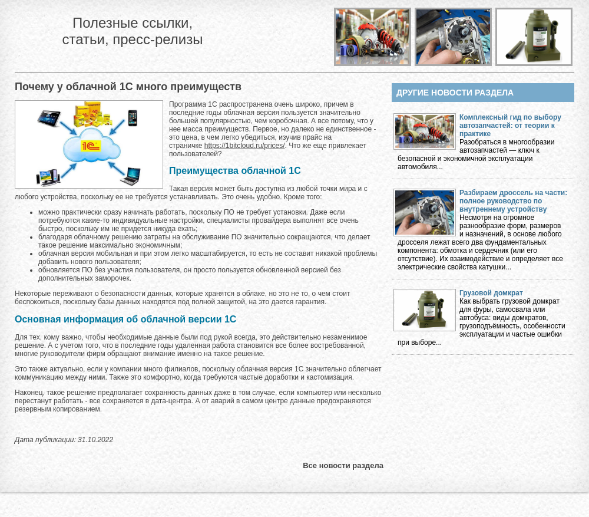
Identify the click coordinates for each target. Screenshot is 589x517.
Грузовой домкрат (491, 293)
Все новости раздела (343, 465)
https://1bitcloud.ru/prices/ (244, 145)
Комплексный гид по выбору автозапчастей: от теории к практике (510, 125)
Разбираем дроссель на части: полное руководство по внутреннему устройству (513, 201)
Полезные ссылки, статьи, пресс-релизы (132, 31)
